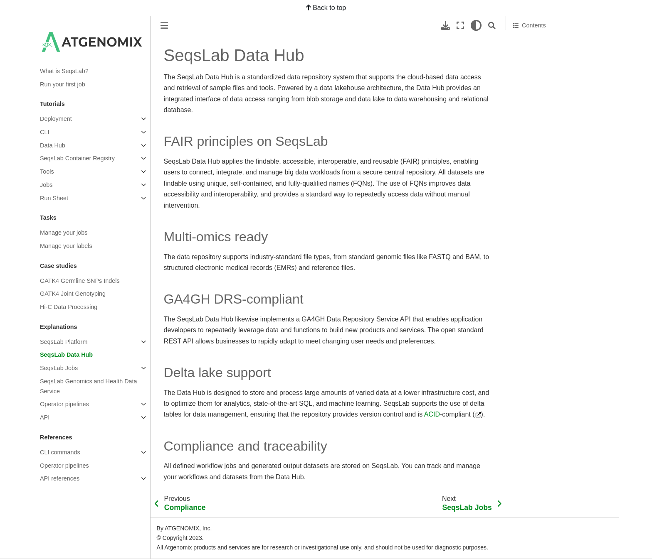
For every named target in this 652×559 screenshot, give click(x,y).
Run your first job (62, 84)
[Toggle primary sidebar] (164, 25)
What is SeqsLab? (64, 71)
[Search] (492, 25)
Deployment (56, 118)
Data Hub (52, 145)
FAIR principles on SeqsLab (553, 41)
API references (59, 478)
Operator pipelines (64, 404)
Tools (47, 171)
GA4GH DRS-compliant (544, 64)
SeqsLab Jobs (59, 368)
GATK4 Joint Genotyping (73, 293)
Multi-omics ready (536, 52)
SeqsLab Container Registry (77, 158)
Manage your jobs (63, 232)
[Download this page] (445, 25)
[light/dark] (476, 25)
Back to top (326, 7)
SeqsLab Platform (63, 341)
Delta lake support (537, 75)
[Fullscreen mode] (460, 25)
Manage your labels (66, 246)
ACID (432, 414)
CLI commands (60, 452)
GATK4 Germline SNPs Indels (80, 280)
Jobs (46, 184)
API (44, 417)
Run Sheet (54, 198)
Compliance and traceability (549, 87)
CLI (44, 132)
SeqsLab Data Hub (66, 354)
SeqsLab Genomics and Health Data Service (88, 386)
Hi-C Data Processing (68, 307)
